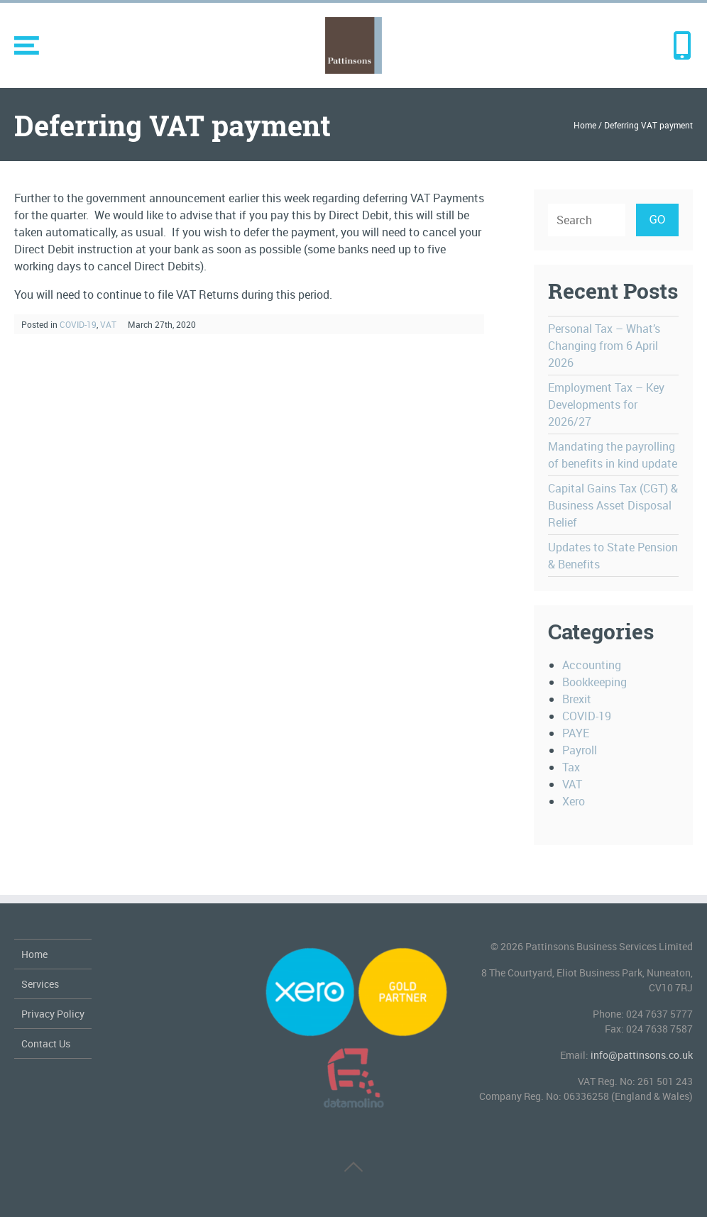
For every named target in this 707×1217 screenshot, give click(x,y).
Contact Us (45, 1043)
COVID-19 (78, 324)
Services (40, 984)
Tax (571, 767)
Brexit (576, 699)
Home (585, 125)
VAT (108, 324)
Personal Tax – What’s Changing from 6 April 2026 (604, 345)
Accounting (591, 665)
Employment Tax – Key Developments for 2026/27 (606, 404)
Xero (573, 801)
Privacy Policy (52, 1013)
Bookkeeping (594, 682)
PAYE (575, 733)
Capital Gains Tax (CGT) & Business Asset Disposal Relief (613, 505)
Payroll (579, 750)
